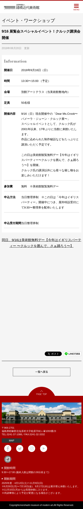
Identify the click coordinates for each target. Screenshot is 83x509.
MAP (11, 440)
